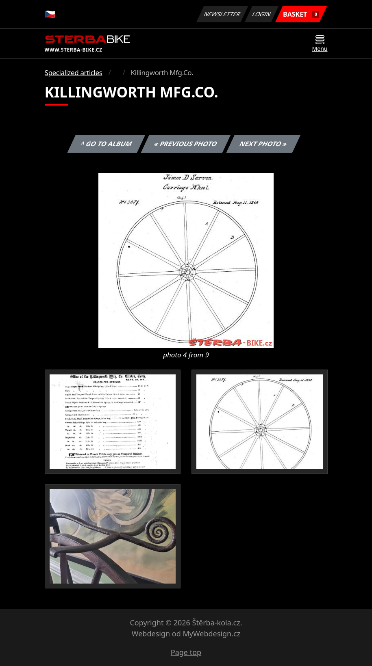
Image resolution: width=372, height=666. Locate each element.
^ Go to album (106, 143)
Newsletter (222, 14)
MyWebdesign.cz (211, 633)
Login (262, 14)
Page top (186, 652)
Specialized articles (73, 72)
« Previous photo (185, 143)
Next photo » (263, 143)
